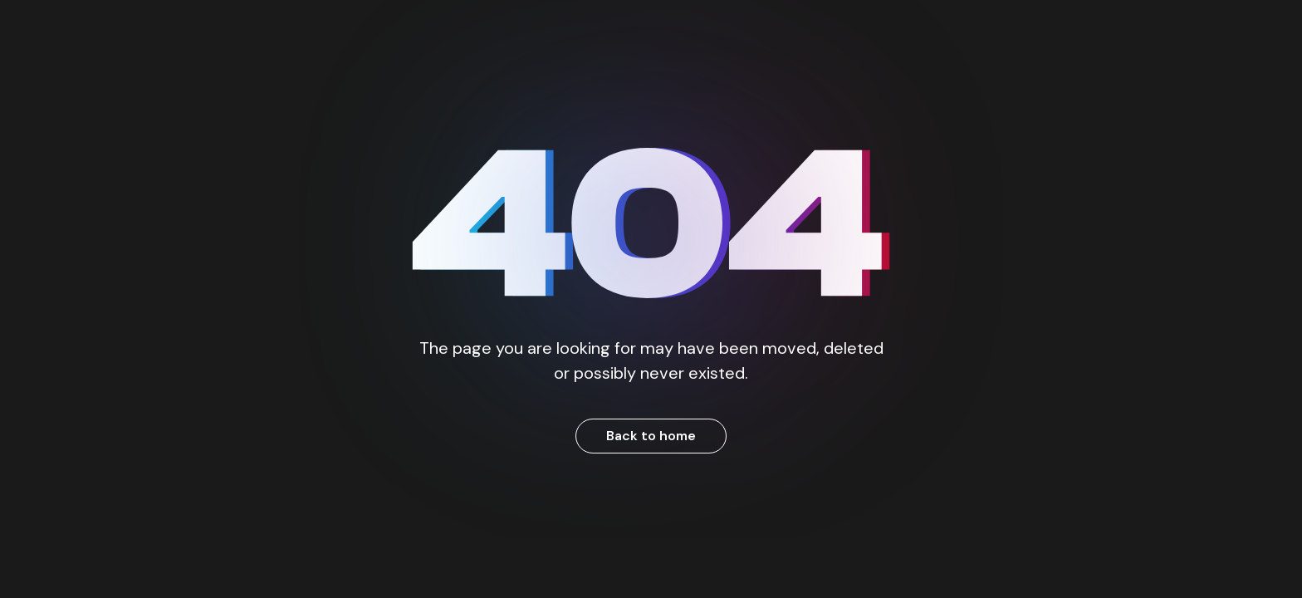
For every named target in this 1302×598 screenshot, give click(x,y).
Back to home (651, 435)
